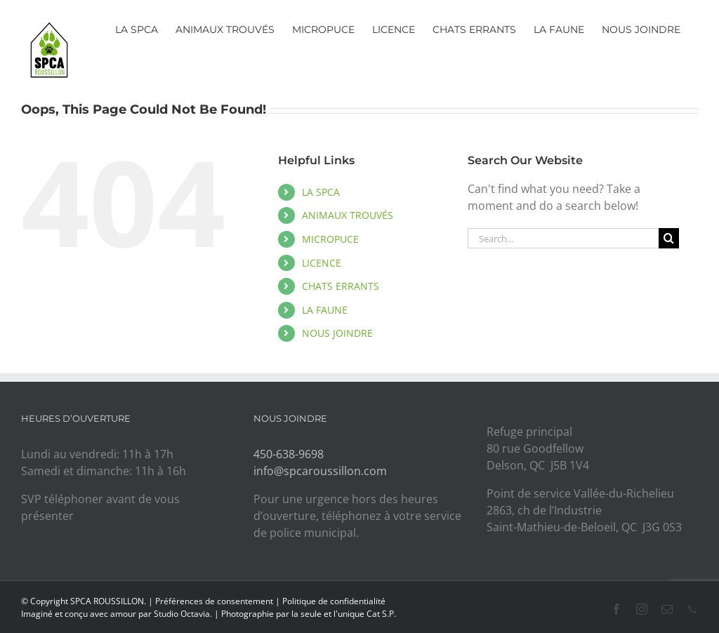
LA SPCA (321, 192)
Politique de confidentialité (333, 601)
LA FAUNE (325, 309)
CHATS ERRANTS (340, 286)
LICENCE (321, 262)
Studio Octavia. (184, 614)
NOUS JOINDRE (337, 333)
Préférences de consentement (214, 601)
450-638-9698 (288, 454)
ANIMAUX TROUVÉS (347, 215)
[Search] (669, 238)
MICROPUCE (330, 239)
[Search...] (563, 238)
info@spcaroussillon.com (320, 471)
